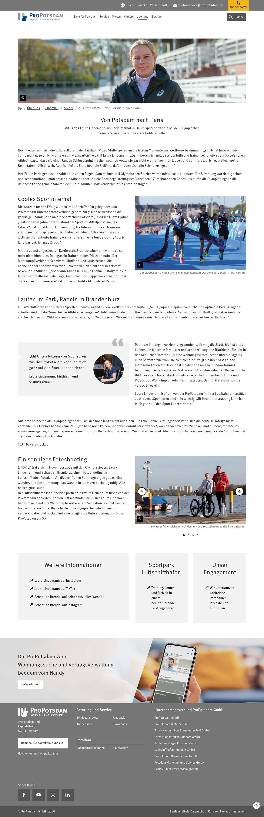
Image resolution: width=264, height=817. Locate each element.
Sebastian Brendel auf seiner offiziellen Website (67, 597)
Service (104, 27)
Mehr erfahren (30, 684)
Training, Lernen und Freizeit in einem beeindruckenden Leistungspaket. (162, 597)
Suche (236, 27)
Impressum (239, 811)
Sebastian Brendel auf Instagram (56, 605)
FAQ (164, 5)
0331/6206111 (49, 753)
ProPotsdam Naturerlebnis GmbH (175, 756)
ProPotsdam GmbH (166, 717)
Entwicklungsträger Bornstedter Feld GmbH (182, 730)
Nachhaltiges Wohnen (90, 748)
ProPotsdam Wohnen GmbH (172, 724)
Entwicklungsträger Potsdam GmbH (177, 737)
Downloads (119, 724)
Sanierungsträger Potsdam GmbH (175, 743)
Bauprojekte (120, 748)
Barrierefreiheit (179, 811)
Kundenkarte (84, 724)
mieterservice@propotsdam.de (200, 5)
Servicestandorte (87, 717)
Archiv (68, 108)
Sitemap (225, 811)
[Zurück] (142, 491)
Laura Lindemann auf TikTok (52, 588)
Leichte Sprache (137, 5)
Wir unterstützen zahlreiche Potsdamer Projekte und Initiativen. (219, 597)
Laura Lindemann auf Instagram (55, 580)
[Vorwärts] (239, 491)
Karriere (129, 27)
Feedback (118, 717)
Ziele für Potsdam (85, 27)
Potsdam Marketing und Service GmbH (179, 762)
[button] (184, 535)
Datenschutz (198, 811)
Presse (154, 5)
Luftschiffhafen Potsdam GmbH (174, 749)
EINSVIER (51, 108)
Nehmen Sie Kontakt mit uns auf (42, 743)
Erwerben (157, 27)
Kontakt (213, 811)
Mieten (116, 27)
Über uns (142, 27)
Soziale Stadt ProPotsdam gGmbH (176, 769)
